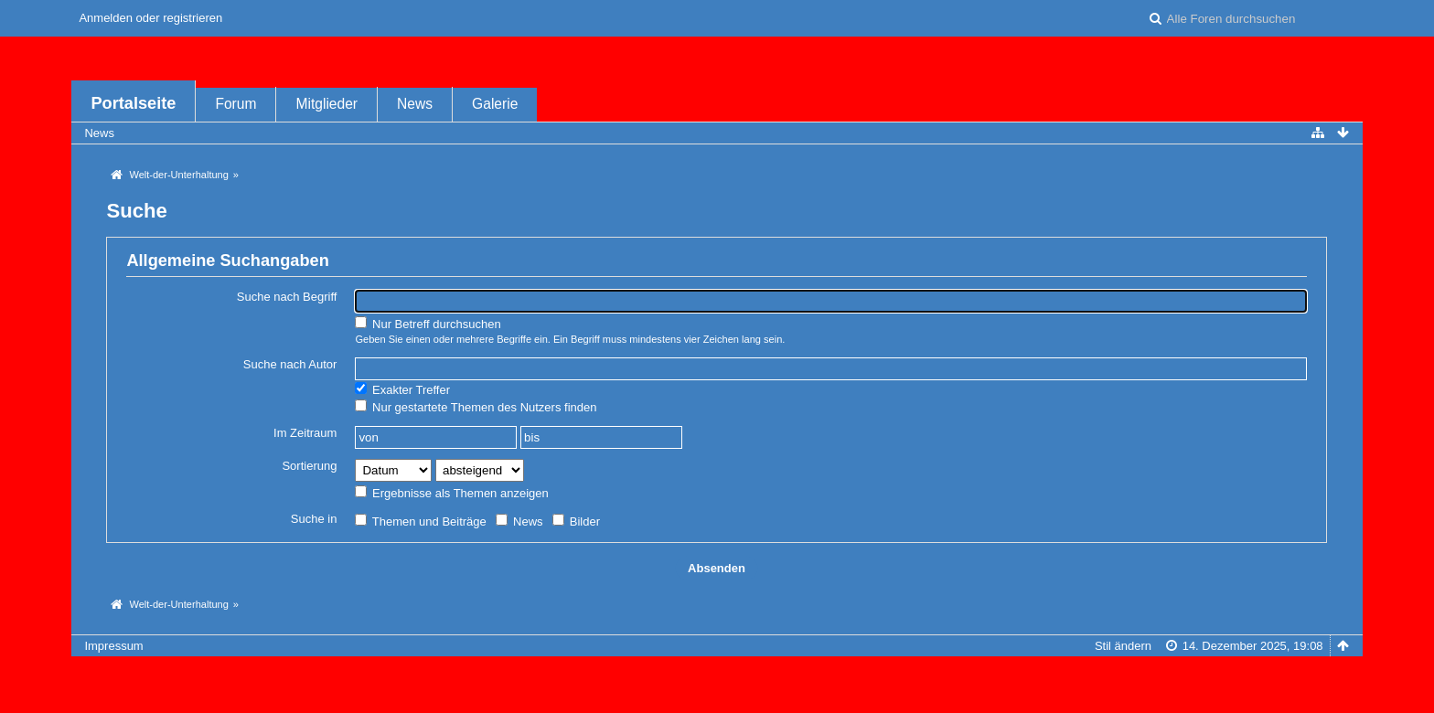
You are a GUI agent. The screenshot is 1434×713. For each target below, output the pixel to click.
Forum (235, 104)
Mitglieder (326, 104)
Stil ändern (1123, 646)
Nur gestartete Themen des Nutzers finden (475, 406)
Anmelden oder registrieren (150, 18)
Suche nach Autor (290, 364)
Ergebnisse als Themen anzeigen (451, 492)
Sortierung (309, 466)
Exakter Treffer (402, 389)
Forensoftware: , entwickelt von (717, 676)
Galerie (495, 104)
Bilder (576, 521)
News (415, 104)
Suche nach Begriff (287, 296)
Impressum (113, 646)
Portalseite (133, 103)
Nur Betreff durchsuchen (427, 323)
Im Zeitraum (305, 433)
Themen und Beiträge (420, 521)
